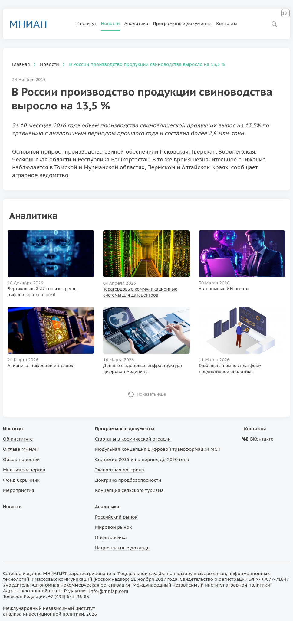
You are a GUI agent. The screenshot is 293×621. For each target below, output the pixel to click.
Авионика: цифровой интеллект (41, 365)
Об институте (18, 439)
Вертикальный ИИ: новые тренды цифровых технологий (43, 291)
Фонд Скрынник (21, 480)
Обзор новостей (21, 459)
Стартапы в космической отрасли (133, 439)
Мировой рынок (113, 527)
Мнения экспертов (24, 470)
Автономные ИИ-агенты (224, 288)
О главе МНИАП (20, 449)
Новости (110, 23)
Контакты (226, 23)
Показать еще (151, 394)
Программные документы (182, 23)
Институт (86, 23)
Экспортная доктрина (119, 470)
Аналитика (136, 23)
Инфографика (111, 537)
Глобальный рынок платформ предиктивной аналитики (230, 368)
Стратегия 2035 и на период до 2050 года (142, 459)
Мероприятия (18, 490)
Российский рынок (116, 517)
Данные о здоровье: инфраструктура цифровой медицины (142, 368)
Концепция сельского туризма (129, 490)
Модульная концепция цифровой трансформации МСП (158, 449)
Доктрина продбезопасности (128, 480)
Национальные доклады (122, 548)
